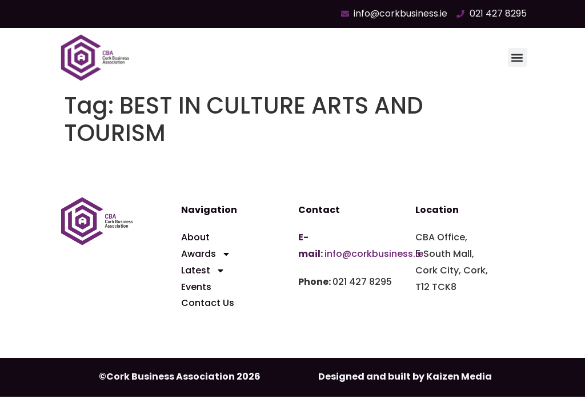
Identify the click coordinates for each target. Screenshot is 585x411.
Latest (203, 271)
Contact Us (207, 302)
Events (196, 286)
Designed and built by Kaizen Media (405, 376)
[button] (517, 57)
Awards (206, 254)
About (195, 237)
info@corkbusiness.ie (373, 253)
